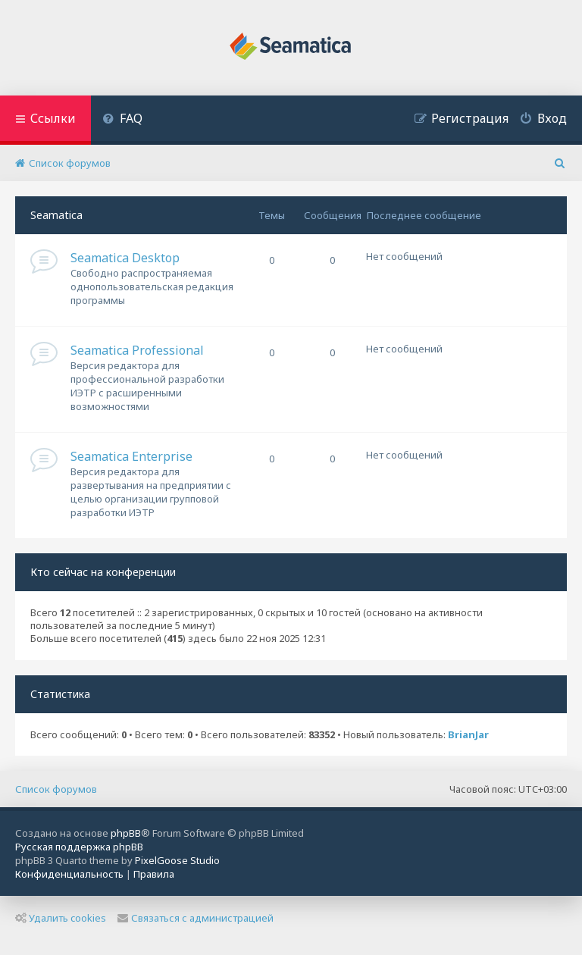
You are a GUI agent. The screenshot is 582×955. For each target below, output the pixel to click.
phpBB (126, 833)
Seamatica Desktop (125, 257)
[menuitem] (122, 120)
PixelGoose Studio (177, 860)
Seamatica (56, 215)
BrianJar (468, 734)
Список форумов (56, 789)
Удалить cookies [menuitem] (60, 918)
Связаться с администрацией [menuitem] (195, 918)
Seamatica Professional (137, 350)
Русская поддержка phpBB (79, 846)
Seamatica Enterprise (131, 456)
